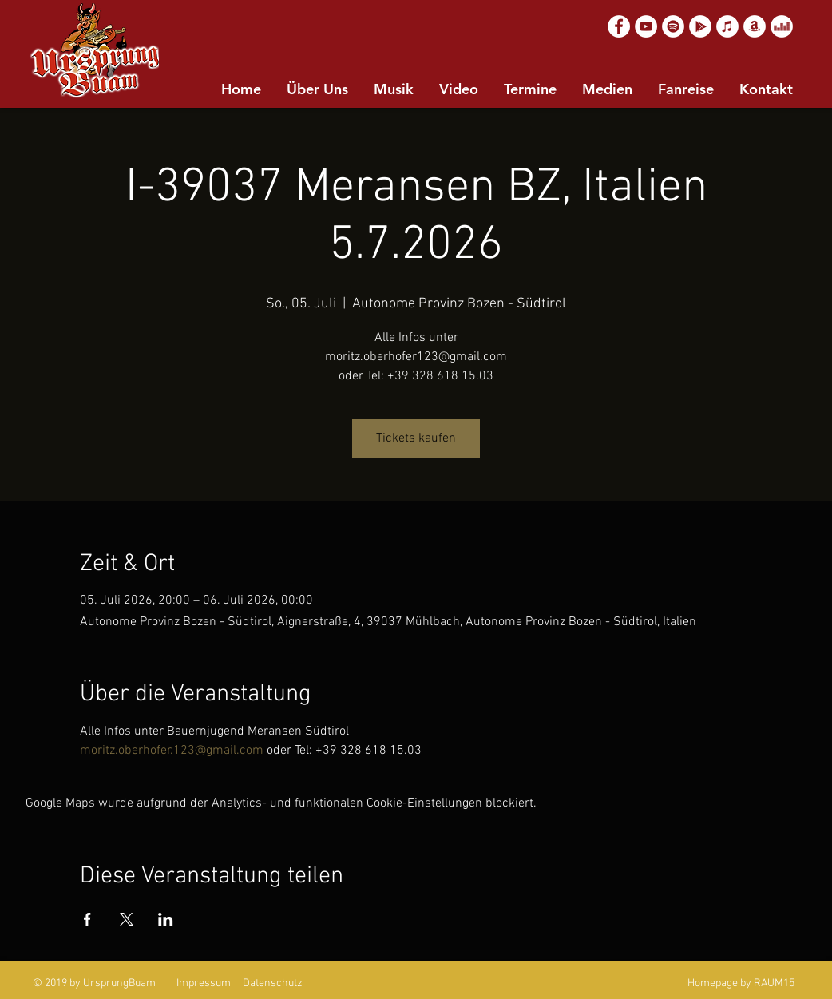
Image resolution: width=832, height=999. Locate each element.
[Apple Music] (727, 26)
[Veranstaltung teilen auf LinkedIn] (165, 919)
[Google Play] (700, 26)
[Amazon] (754, 26)
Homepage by (719, 983)
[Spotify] (673, 26)
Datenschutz (273, 983)
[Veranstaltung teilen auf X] (126, 919)
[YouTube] (646, 26)
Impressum (203, 983)
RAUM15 (774, 983)
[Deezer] (782, 26)
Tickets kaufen (416, 438)
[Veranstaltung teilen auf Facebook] (87, 919)
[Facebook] (619, 26)
